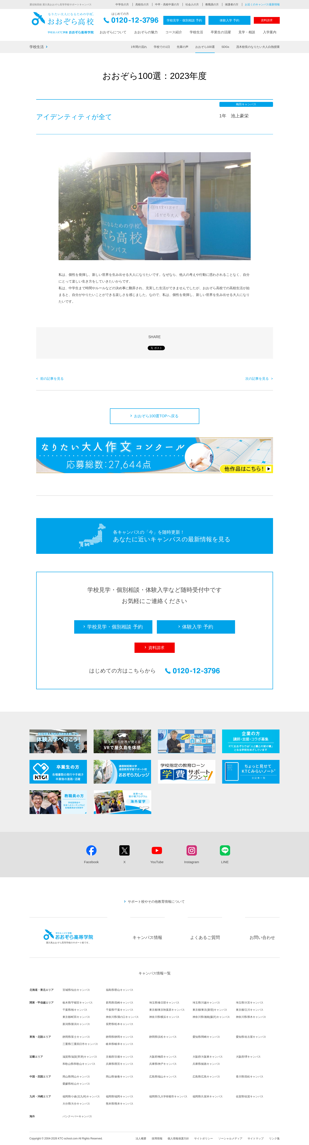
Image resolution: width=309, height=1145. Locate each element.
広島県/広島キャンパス (206, 1076)
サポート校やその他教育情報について (156, 901)
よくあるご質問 (205, 937)
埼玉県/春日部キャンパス (164, 1002)
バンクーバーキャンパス (77, 1116)
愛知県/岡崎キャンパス (206, 1036)
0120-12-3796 (131, 21)
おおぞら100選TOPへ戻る (156, 416)
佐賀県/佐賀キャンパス (249, 1096)
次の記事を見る (257, 378)
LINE (225, 862)
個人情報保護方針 (178, 1138)
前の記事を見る (52, 378)
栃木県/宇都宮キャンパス (78, 1002)
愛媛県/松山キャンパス (76, 1083)
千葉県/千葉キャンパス (119, 1009)
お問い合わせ (262, 937)
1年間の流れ (139, 46)
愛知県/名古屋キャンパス (251, 1036)
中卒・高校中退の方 (167, 4)
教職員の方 (212, 4)
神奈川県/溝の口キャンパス (122, 1016)
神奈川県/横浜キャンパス (164, 1016)
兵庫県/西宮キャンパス (119, 1063)
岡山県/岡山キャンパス (76, 1076)
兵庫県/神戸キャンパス (163, 1063)
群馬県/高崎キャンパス (119, 1002)
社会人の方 (192, 4)
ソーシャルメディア (230, 1138)
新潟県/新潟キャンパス (76, 1024)
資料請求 (267, 20)
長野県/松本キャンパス (119, 1024)
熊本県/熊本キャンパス (119, 1103)
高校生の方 (142, 4)
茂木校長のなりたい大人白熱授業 (258, 46)
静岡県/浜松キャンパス (163, 1036)
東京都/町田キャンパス (76, 1016)
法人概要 (141, 1138)
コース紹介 (173, 32)
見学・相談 (246, 32)
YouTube (157, 862)
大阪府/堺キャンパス (248, 1056)
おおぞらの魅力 (146, 32)
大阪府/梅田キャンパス (163, 1056)
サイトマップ (256, 1138)
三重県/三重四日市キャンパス (80, 1044)
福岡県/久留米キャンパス (208, 1096)
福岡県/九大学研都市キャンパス (168, 1096)
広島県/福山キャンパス (163, 1076)
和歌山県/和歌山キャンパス (79, 1063)
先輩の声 (182, 46)
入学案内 (269, 32)
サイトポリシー (203, 1138)
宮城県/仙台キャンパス (76, 989)
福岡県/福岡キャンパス (119, 1096)
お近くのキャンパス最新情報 (262, 4)
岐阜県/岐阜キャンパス (119, 1044)
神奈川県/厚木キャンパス (251, 1016)
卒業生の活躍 (221, 32)
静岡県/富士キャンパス (76, 1036)
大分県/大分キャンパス (76, 1103)
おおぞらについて (113, 32)
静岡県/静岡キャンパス (119, 1036)
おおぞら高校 (63, 23)
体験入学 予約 (229, 20)
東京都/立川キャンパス (249, 1009)
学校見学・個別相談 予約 (184, 20)
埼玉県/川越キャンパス (206, 1002)
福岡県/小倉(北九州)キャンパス (81, 1096)
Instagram (191, 862)
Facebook (91, 862)
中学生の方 (122, 4)
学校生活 (196, 32)
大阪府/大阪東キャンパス (208, 1056)
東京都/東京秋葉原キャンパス (167, 1009)
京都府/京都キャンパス (119, 1056)
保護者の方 (231, 4)
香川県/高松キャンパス (249, 1076)
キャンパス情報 (147, 937)
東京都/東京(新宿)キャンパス (210, 1009)
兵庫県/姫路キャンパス (206, 1063)
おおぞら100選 (205, 46)
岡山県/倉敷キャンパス (119, 1076)
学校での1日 (162, 46)
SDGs (225, 46)
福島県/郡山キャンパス (119, 989)
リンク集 (274, 1138)
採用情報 (157, 1138)
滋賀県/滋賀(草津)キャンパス (80, 1056)
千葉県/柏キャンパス (75, 1009)
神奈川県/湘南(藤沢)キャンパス (211, 1016)
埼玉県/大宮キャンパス (249, 1002)
